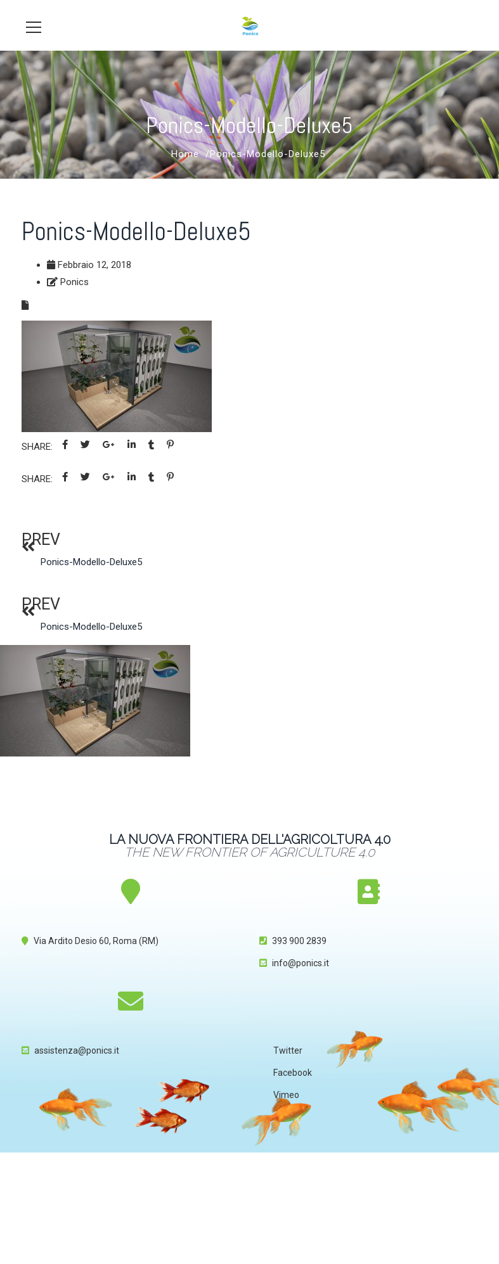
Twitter (287, 1050)
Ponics (74, 282)
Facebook (292, 1073)
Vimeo (286, 1095)
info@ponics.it (300, 963)
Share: (37, 446)
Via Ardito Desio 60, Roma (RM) (96, 941)
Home (185, 154)
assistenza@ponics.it (76, 1050)
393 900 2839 (299, 941)
